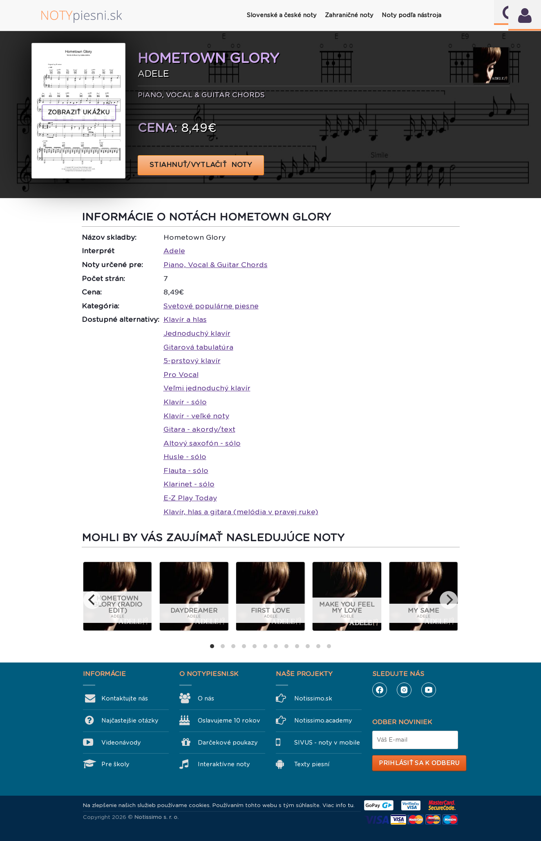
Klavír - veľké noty (196, 416)
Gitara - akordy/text (199, 429)
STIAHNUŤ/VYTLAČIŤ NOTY (201, 165)
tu (350, 805)
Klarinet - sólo (189, 484)
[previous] (92, 600)
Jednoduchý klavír (196, 333)
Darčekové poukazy (228, 742)
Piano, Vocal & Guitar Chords (215, 265)
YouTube (428, 690)
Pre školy (115, 764)
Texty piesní (311, 764)
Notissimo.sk (313, 698)
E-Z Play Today (190, 498)
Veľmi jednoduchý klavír (206, 388)
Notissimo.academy (323, 720)
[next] (449, 600)
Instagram (404, 690)
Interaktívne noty (224, 764)
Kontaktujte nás (124, 698)
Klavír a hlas (185, 319)
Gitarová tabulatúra (198, 347)
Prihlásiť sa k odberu (419, 763)
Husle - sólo (184, 457)
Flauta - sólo (185, 470)
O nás (206, 698)
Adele (174, 251)
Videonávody (121, 742)
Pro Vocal (181, 374)
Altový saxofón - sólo (202, 443)
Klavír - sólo (185, 402)
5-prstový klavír (192, 361)
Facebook (379, 690)
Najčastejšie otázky (130, 720)
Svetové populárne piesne (211, 306)
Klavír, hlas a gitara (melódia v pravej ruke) (240, 512)
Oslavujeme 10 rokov (229, 720)
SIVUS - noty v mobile (327, 742)
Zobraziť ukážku (79, 112)
